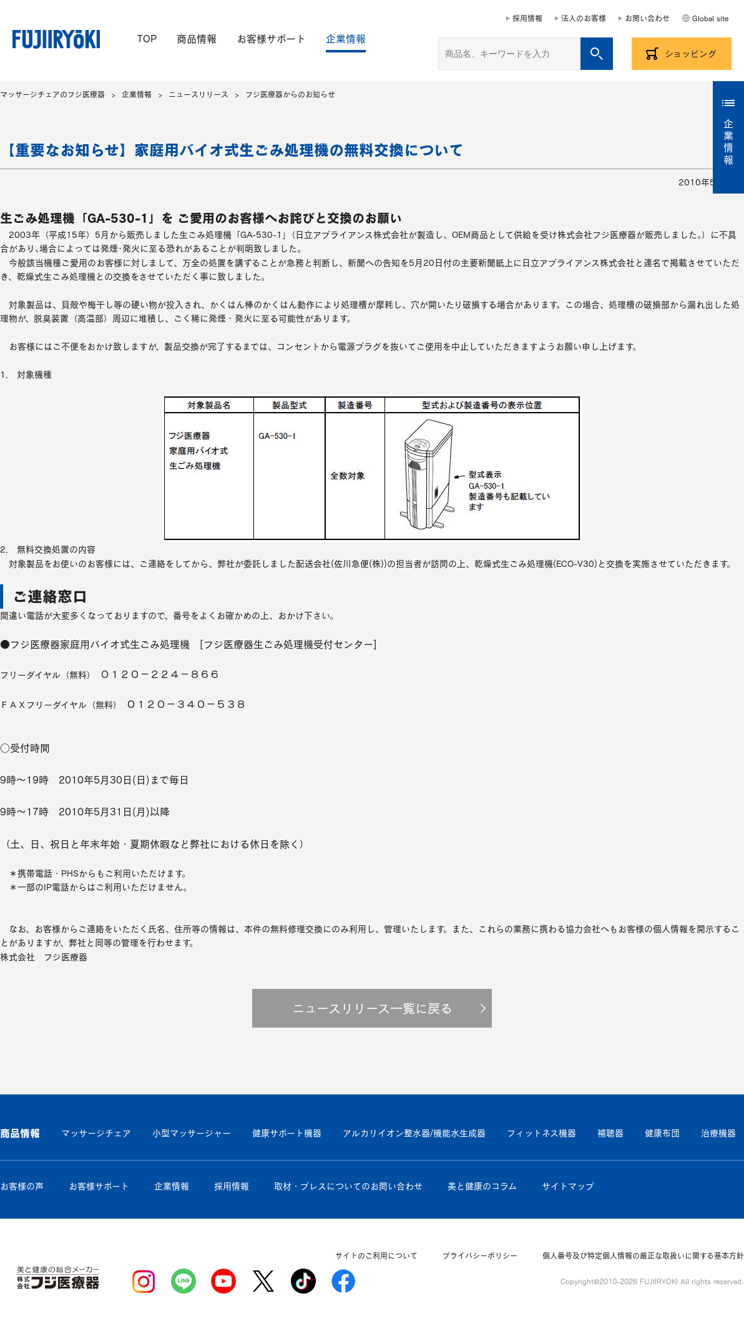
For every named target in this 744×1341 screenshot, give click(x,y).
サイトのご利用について (376, 1255)
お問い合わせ (647, 18)
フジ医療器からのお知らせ (290, 94)
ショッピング (691, 53)
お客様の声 (22, 1186)
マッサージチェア (96, 1133)
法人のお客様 (583, 18)
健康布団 (662, 1133)
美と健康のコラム (482, 1186)
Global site (710, 18)
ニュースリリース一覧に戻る (372, 1008)
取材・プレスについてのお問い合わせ (348, 1186)
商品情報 (197, 39)
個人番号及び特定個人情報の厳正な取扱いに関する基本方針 (643, 1255)
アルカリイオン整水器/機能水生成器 (414, 1133)
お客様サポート (271, 39)
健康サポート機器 (286, 1133)
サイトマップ (568, 1186)
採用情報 (527, 18)
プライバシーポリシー (480, 1255)
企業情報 (346, 39)
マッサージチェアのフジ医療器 (52, 94)
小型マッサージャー (191, 1133)
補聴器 (610, 1133)
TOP (147, 39)
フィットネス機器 (541, 1133)
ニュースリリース (198, 94)
